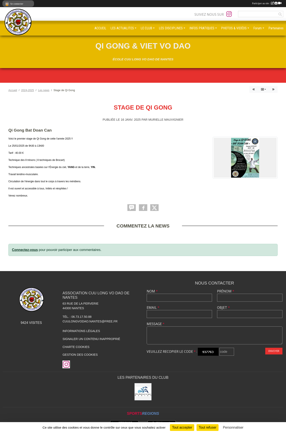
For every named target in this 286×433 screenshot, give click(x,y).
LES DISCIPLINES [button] (171, 28)
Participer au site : (266, 3)
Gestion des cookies (80, 354)
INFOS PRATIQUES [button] (201, 28)
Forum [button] (257, 28)
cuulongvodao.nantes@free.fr (89, 321)
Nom (152, 291)
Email (153, 307)
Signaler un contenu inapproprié (91, 339)
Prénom (225, 291)
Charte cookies (75, 347)
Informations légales (81, 331)
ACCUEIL (100, 28)
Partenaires (275, 28)
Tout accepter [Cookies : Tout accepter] (182, 427)
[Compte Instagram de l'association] (229, 14)
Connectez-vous (25, 250)
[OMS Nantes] (143, 391)
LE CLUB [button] (146, 28)
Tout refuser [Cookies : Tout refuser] (207, 427)
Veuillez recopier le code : (172, 351)
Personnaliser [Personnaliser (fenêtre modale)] (233, 427)
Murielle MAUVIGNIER (165, 119)
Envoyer (273, 351)
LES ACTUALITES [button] (122, 28)
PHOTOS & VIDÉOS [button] (234, 28)
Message (155, 324)
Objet (223, 307)
